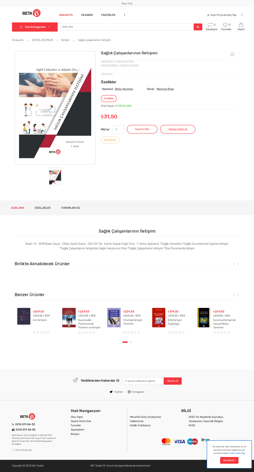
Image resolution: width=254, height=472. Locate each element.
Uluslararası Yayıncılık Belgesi (206, 421)
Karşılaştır (110, 140)
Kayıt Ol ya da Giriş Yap (221, 15)
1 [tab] (125, 342)
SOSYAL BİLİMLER (45, 40)
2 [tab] (131, 342)
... (125, 14)
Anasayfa (66, 15)
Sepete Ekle (142, 129)
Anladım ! (229, 460)
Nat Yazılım (38, 465)
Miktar (105, 129)
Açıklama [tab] (17, 207)
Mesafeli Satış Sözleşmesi (145, 417)
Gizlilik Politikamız (140, 425)
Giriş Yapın (77, 417)
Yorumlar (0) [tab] (70, 207)
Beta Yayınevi (124, 89)
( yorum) (107, 74)
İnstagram (136, 391)
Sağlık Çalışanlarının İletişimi (94, 40)
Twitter (116, 391)
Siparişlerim (77, 429)
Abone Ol (172, 381)
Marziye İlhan (165, 89)
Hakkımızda (136, 421)
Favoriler (110, 15)
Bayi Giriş (127, 3)
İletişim (68, 40)
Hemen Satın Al (177, 129)
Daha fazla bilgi (237, 453)
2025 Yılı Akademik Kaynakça (206, 417)
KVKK (192, 425)
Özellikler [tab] (109, 98)
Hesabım (87, 15)
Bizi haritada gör (22, 450)
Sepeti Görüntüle (81, 421)
